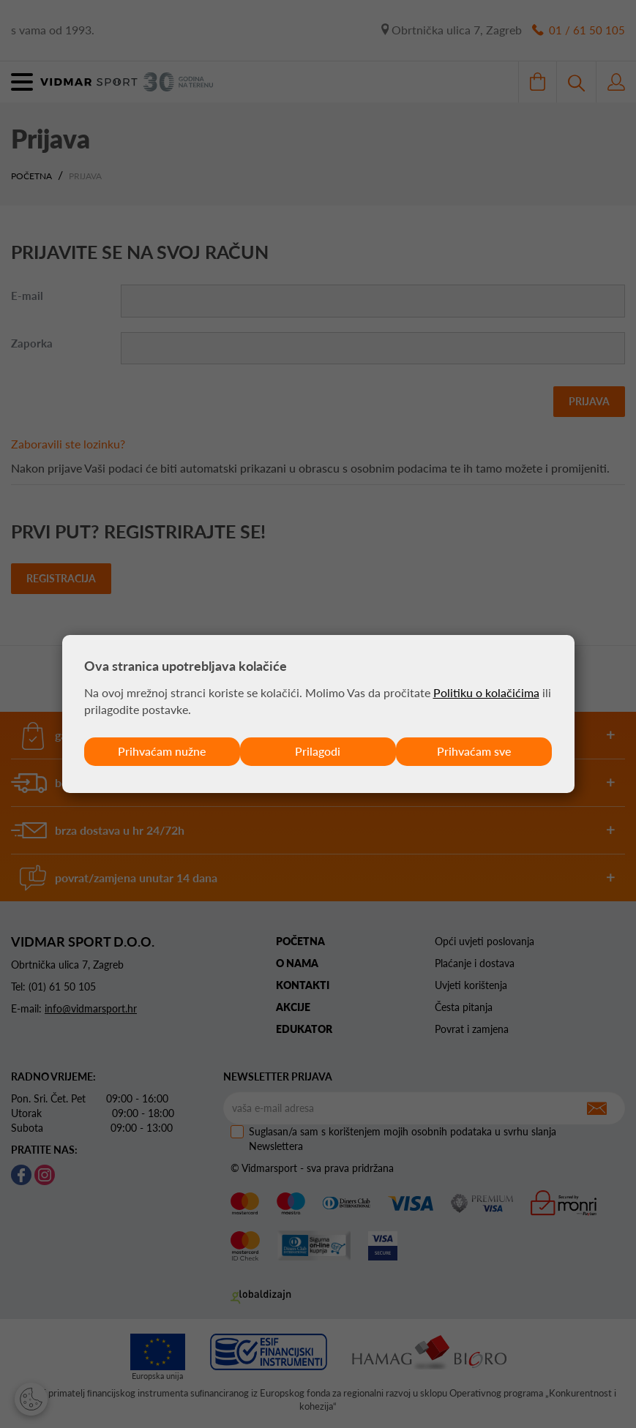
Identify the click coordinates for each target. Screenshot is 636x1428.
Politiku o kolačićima (486, 692)
